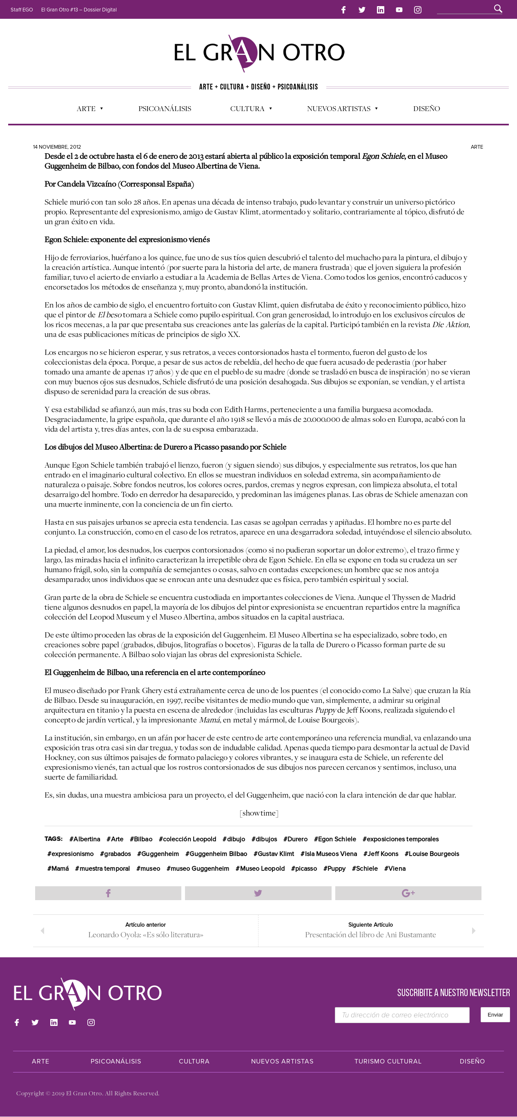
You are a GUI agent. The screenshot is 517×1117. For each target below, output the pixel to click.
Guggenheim (160, 852)
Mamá (60, 867)
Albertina (87, 838)
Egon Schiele (337, 838)
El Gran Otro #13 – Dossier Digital (79, 10)
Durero (297, 838)
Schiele (367, 867)
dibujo (236, 838)
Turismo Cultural (388, 1062)
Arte (86, 109)
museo (150, 867)
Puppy (337, 867)
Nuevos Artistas (338, 109)
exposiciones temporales (403, 838)
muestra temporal (105, 867)
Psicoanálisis (164, 106)
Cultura (247, 109)
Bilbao (143, 838)
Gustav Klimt (276, 852)
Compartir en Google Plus (408, 892)
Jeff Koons (383, 852)
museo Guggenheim (200, 867)
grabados (117, 852)
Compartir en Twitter (258, 892)
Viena (397, 867)
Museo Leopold (262, 867)
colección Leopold (189, 838)
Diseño (426, 106)
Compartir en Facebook (108, 892)
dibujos (266, 838)
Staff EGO (22, 10)
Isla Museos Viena (331, 852)
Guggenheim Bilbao (218, 852)
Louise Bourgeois (434, 852)
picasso (306, 867)
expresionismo (72, 852)
